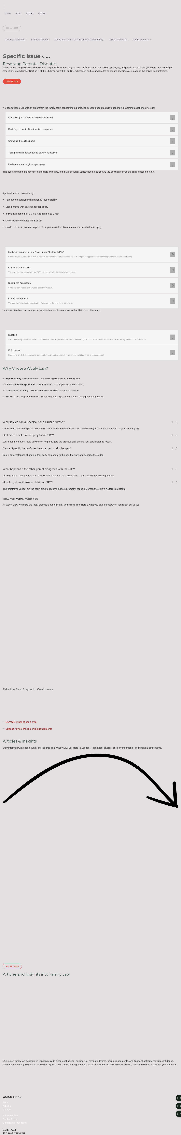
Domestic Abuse (142, 39)
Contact (42, 13)
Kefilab (19, 1127)
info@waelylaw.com (13, 1081)
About (18, 13)
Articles (30, 13)
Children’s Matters (118, 39)
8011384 (58, 1120)
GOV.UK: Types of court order (21, 727)
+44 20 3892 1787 (12, 1087)
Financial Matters (40, 39)
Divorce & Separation (15, 39)
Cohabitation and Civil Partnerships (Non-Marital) (79, 39)
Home (8, 13)
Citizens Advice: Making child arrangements (29, 734)
